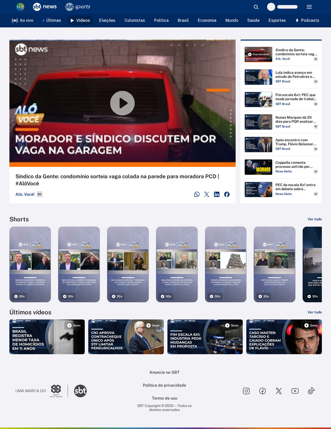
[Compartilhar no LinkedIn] (216, 194)
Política (161, 20)
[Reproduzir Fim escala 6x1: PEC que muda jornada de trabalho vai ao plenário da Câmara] (281, 100)
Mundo (231, 20)
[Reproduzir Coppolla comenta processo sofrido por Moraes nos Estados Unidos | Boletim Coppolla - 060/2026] (281, 167)
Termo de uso (164, 398)
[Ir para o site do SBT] (80, 391)
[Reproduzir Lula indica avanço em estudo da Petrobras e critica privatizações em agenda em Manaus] (281, 77)
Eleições (107, 20)
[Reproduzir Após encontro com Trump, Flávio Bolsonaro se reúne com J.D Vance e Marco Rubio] (281, 144)
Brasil (183, 20)
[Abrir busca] (256, 7)
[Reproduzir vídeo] (122, 103)
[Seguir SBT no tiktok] (311, 391)
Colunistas (135, 20)
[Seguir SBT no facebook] (262, 391)
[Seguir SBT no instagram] (246, 391)
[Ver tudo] (315, 219)
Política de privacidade (164, 385)
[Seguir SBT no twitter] (279, 391)
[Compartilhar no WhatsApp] (197, 194)
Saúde (253, 20)
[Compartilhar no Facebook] (227, 194)
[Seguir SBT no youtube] (295, 391)
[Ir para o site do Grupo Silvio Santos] (42, 391)
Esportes (277, 20)
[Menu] (309, 6)
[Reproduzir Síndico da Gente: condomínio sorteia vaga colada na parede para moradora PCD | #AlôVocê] (281, 54)
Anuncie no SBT (164, 372)
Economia (207, 20)
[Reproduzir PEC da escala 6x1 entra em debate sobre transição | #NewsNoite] (281, 190)
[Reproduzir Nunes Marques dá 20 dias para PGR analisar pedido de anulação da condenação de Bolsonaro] (281, 122)
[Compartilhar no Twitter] (207, 194)
